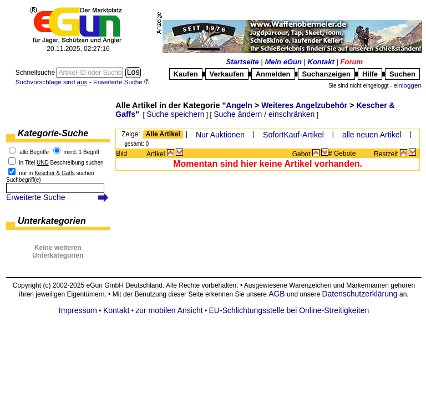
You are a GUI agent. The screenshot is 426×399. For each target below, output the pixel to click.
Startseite (242, 62)
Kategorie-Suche (53, 133)
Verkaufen (227, 74)
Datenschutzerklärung (359, 293)
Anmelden (273, 74)
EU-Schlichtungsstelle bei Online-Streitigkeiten (289, 310)
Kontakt (321, 62)
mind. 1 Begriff (81, 152)
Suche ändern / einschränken (264, 114)
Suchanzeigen (326, 74)
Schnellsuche (36, 72)
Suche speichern (175, 114)
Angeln (239, 105)
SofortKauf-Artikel (293, 134)
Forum (352, 62)
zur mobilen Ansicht (168, 310)
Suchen (402, 74)
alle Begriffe (34, 152)
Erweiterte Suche (35, 197)
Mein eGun (283, 62)
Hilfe (370, 74)
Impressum (78, 310)
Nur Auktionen (220, 134)
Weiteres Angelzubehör (304, 105)
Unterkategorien (52, 221)
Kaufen (186, 74)
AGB (276, 293)
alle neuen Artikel (372, 134)
